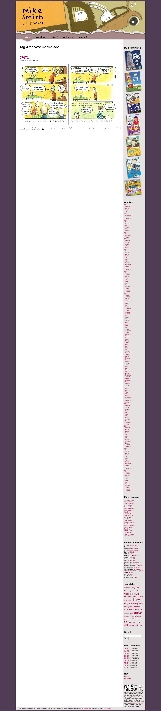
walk (126, 625)
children (134, 593)
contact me (85, 708)
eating (126, 607)
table (115, 128)
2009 (125, 426)
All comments (128, 678)
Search (128, 632)
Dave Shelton (128, 505)
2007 (125, 470)
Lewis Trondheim (129, 522)
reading (136, 619)
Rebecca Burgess (129, 571)
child (126, 593)
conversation (47, 128)
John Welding (128, 520)
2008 (125, 448)
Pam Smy (127, 529)
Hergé (126, 512)
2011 (125, 382)
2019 (125, 232)
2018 (125, 239)
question (98, 128)
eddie (132, 606)
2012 (125, 359)
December (128, 218)
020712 (126, 667)
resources (69, 38)
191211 (126, 648)
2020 (125, 228)
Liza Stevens (128, 524)
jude (137, 609)
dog (126, 603)
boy (130, 591)
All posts (126, 676)
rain (132, 619)
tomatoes (23, 130)
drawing (135, 604)
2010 (125, 404)
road (140, 619)
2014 (125, 315)
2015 (125, 293)
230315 (126, 653)
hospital (127, 610)
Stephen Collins (128, 532)
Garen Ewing (128, 510)
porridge (92, 128)
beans (30, 128)
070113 (126, 650)
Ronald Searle (128, 530)
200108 (126, 652)
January (127, 206)
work (141, 625)
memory (126, 613)
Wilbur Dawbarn (129, 536)
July (126, 261)
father (137, 607)
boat (126, 591)
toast (119, 128)
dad (141, 596)
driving (141, 603)
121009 (126, 662)
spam (106, 128)
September (128, 215)
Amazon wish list (137, 703)
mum (87, 128)
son (126, 621)
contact (82, 38)
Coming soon (134, 545)
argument (127, 587)
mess (131, 613)
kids (69, 128)
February (127, 242)
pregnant (127, 619)
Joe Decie (127, 519)
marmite (78, 128)
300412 (126, 657)
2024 (125, 220)
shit (103, 128)
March (127, 208)
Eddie (131, 572)
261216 (126, 655)
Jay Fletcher (127, 513)
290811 (126, 664)
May (126, 211)
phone (139, 616)
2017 (125, 249)
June (126, 259)
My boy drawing (133, 548)
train (134, 622)
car (133, 591)
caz (137, 590)
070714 (25, 57)
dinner (58, 128)
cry (137, 597)
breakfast (35, 128)
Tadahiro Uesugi (129, 534)
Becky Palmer (128, 502)
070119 (132, 552)
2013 (125, 337)
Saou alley (133, 547)
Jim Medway (128, 517)
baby (133, 587)
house (133, 609)
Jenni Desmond (128, 515)
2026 (125, 205)
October (127, 217)
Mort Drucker (128, 527)
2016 (125, 271)
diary (53, 128)
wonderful (29, 130)
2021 (125, 223)
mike (83, 128)
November (128, 268)
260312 (126, 665)
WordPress (108, 708)
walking (131, 625)
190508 (126, 660)
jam (66, 128)
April (126, 210)
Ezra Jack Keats (129, 508)
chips (40, 128)
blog (27, 38)
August (127, 227)
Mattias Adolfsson (129, 525)
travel (138, 622)
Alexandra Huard (129, 500)
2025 (125, 213)
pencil (134, 616)
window (137, 625)
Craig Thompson (129, 503)
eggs (62, 128)
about (55, 38)
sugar (111, 128)
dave (129, 600)
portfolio (41, 38)
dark (125, 600)
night (130, 616)
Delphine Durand (129, 507)
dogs (130, 603)
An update (136, 555)
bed (137, 587)
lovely (73, 128)
